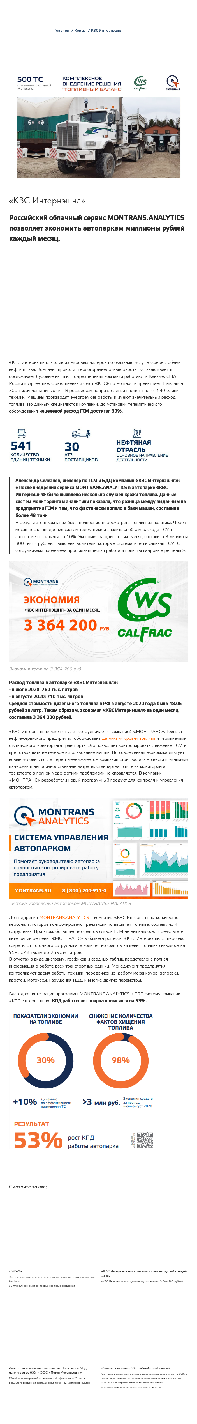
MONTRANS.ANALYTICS (64, 917)
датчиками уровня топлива (128, 738)
